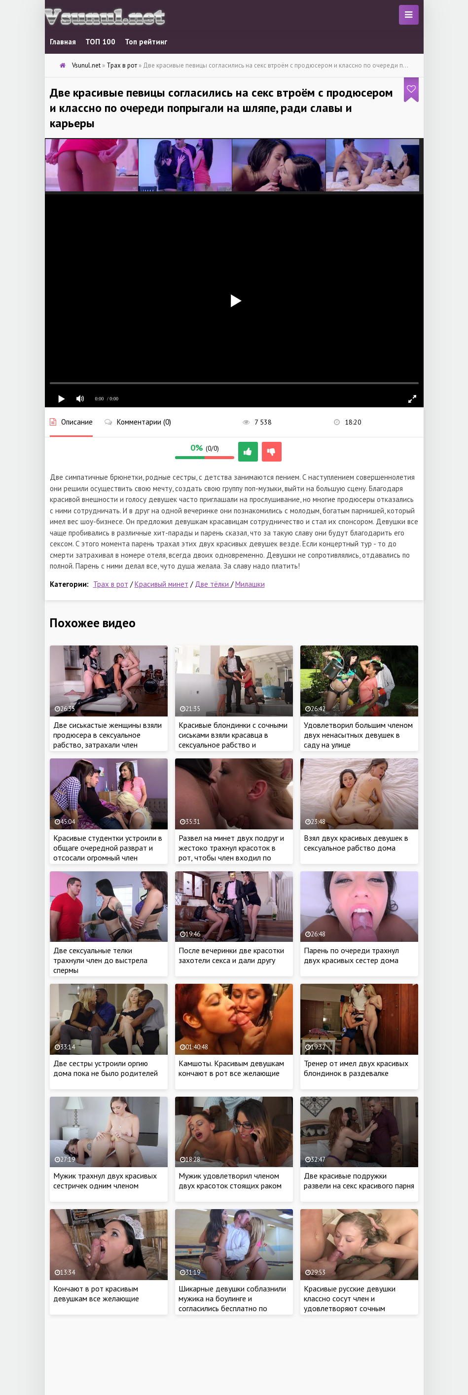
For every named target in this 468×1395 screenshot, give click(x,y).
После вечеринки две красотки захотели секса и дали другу (231, 955)
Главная (63, 41)
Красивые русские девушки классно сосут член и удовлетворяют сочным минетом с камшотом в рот (350, 1303)
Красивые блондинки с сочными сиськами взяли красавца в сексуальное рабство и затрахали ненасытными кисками (233, 744)
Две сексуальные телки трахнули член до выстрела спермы (100, 960)
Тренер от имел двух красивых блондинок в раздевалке (356, 1068)
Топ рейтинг (146, 41)
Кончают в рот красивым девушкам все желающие (96, 1293)
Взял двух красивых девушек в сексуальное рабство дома (356, 843)
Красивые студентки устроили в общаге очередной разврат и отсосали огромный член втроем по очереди (107, 852)
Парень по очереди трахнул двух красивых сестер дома (351, 955)
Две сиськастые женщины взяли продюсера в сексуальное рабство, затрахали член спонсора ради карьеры (107, 739)
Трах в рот (110, 584)
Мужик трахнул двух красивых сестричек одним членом (105, 1180)
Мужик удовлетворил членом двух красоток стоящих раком (230, 1180)
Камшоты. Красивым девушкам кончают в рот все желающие (231, 1068)
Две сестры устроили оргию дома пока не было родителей (105, 1068)
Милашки (250, 584)
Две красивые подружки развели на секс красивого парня (359, 1180)
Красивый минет (161, 584)
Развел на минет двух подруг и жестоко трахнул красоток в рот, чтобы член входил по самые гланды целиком (231, 852)
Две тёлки (213, 584)
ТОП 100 (100, 41)
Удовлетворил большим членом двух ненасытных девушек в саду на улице (358, 735)
